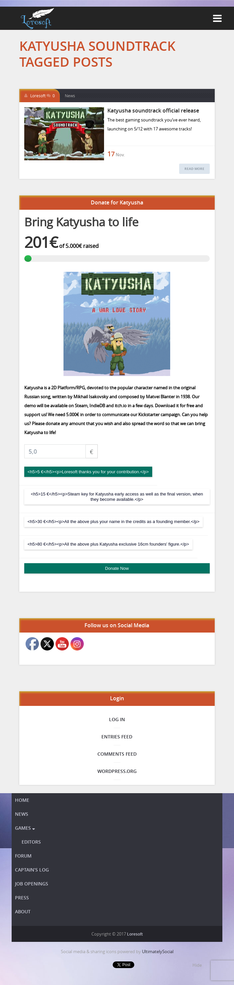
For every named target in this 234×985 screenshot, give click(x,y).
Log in (117, 719)
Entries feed (116, 736)
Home (22, 800)
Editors (31, 842)
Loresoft (38, 95)
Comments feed (117, 754)
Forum (23, 856)
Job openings (31, 883)
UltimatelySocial (158, 951)
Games (25, 828)
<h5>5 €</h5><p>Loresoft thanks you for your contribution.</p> (88, 471)
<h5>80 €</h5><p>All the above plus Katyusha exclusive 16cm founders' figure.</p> (108, 544)
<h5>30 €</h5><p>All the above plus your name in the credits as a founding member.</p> (113, 521)
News (70, 95)
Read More (194, 168)
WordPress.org (117, 771)
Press (22, 897)
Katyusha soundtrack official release (153, 110)
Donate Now (117, 568)
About (23, 911)
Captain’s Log (32, 870)
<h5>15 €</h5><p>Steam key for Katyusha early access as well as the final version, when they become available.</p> (117, 497)
